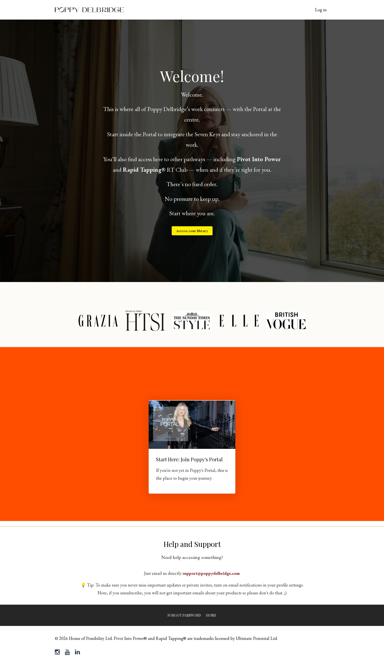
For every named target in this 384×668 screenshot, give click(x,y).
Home (211, 615)
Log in (321, 9)
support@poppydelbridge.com (211, 573)
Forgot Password (184, 615)
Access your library (192, 230)
